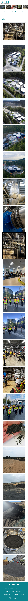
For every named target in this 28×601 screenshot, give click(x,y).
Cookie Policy (16, 594)
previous (4, 33)
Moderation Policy (10, 591)
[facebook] (10, 584)
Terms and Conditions (9, 588)
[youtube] (18, 584)
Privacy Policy (19, 588)
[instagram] (15, 584)
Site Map (22, 594)
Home (5, 11)
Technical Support (8, 594)
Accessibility (18, 591)
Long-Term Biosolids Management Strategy (16, 11)
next (24, 33)
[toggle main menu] (26, 2)
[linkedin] (13, 584)
